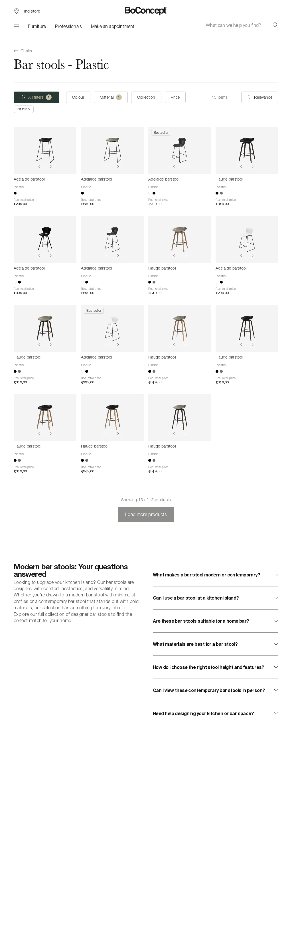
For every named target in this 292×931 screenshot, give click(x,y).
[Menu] (16, 26)
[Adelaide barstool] (45, 150)
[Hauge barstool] (247, 150)
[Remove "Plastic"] (24, 109)
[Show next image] (50, 166)
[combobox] (242, 25)
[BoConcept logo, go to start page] (146, 11)
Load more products (146, 514)
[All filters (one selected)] (36, 97)
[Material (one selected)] (111, 97)
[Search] (275, 25)
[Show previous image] (39, 166)
